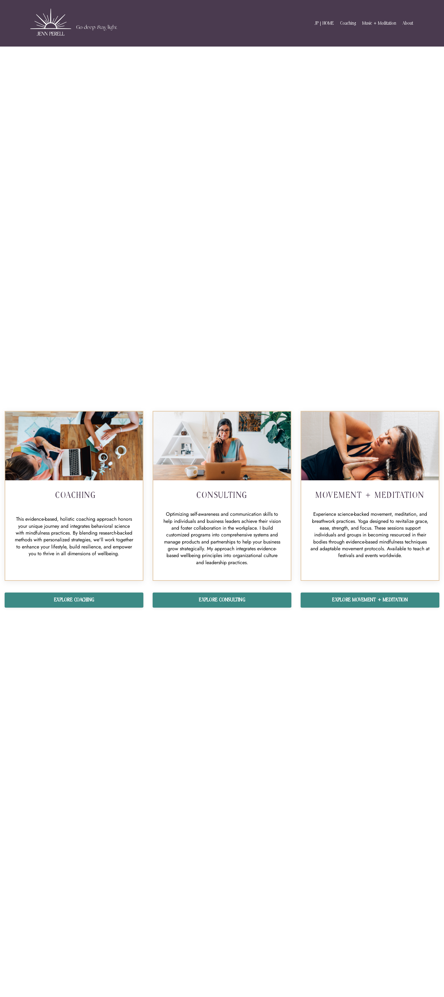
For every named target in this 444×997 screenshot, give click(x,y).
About (407, 23)
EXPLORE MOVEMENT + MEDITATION (370, 600)
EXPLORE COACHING (74, 600)
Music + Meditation (379, 23)
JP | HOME (324, 23)
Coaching (348, 23)
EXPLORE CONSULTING (222, 600)
